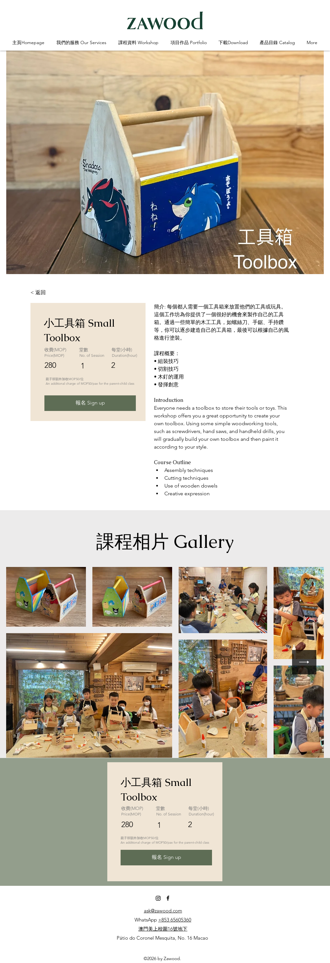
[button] (81, 43)
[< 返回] (48, 292)
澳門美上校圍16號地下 (162, 929)
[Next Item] (304, 662)
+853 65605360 (174, 920)
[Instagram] (158, 898)
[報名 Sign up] (90, 403)
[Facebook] (168, 898)
